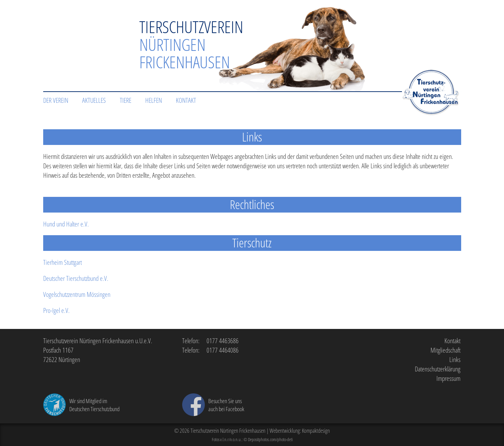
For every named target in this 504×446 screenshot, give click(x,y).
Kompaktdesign (316, 431)
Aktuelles (94, 100)
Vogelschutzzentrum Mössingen (76, 294)
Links (454, 359)
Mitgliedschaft (445, 350)
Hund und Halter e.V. (66, 224)
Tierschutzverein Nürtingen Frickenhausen (228, 431)
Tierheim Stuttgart (62, 262)
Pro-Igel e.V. (56, 310)
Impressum (448, 378)
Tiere (125, 100)
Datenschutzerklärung (437, 369)
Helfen (153, 100)
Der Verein (55, 100)
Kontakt (186, 100)
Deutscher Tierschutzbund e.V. (75, 278)
